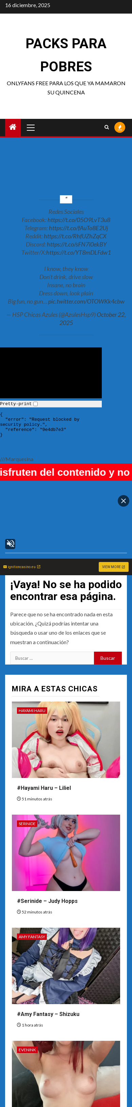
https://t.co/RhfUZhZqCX (75, 236)
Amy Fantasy (32, 936)
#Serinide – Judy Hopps (47, 901)
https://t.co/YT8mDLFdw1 (78, 252)
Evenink (27, 1049)
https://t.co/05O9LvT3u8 (79, 219)
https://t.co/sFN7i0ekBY (77, 244)
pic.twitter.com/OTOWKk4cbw (86, 301)
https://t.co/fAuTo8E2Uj (78, 228)
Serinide (27, 823)
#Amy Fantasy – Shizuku (48, 1014)
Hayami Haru (32, 710)
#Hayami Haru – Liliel (44, 788)
